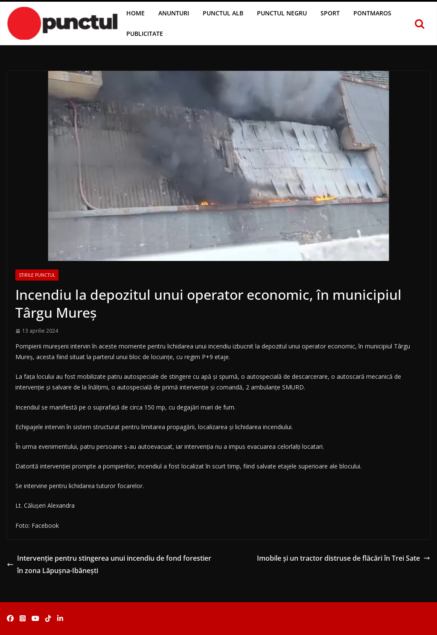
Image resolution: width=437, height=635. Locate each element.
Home (135, 13)
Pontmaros (372, 13)
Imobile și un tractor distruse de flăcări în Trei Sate (343, 558)
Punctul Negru (282, 13)
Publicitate (144, 33)
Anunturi (173, 13)
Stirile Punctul (37, 275)
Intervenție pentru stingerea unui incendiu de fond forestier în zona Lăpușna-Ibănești (109, 564)
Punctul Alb (223, 13)
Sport (330, 13)
